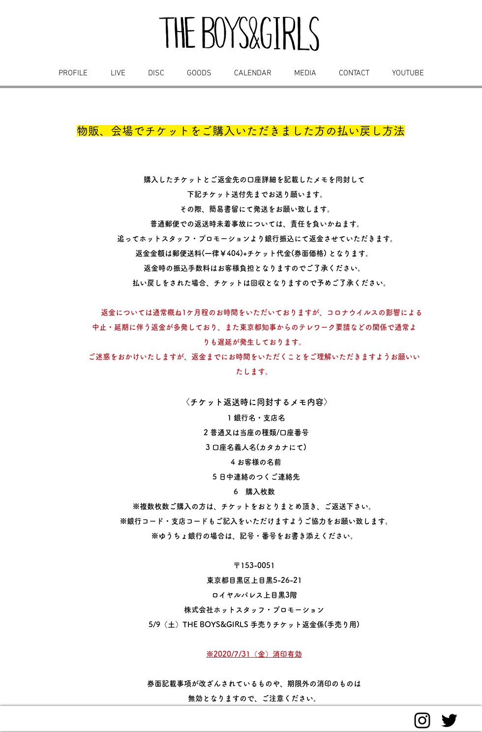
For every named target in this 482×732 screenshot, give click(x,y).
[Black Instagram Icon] (422, 720)
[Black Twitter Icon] (449, 720)
